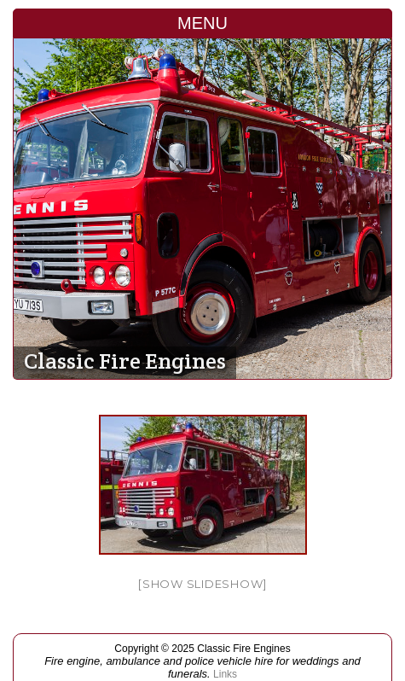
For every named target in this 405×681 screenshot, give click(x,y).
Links (225, 674)
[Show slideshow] (202, 584)
